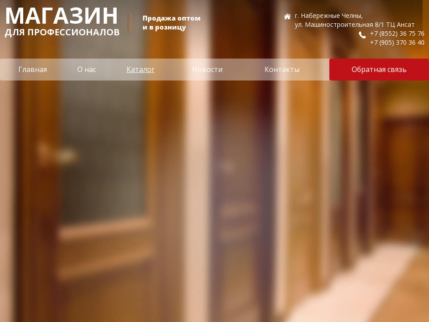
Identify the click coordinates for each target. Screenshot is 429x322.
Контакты (282, 69)
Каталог (140, 69)
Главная (32, 69)
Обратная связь (379, 69)
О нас (86, 69)
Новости (207, 69)
